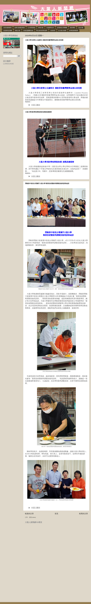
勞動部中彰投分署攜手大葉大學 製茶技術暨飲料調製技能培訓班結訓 (47, 183)
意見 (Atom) (32, 517)
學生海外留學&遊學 (41, 30)
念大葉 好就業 (62, 30)
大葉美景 (52, 30)
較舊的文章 (83, 514)
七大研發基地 (31, 27)
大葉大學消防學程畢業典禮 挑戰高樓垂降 (38, 112)
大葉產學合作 (50, 27)
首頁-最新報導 (7, 27)
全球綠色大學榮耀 (62, 27)
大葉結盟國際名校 (28, 30)
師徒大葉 (17, 30)
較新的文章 (29, 514)
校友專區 (72, 27)
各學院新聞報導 (73, 30)
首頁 (56, 514)
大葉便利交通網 (7, 30)
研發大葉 (40, 27)
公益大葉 (80, 27)
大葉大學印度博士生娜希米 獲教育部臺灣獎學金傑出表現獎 (44, 40)
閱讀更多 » (28, 101)
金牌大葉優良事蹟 (19, 27)
